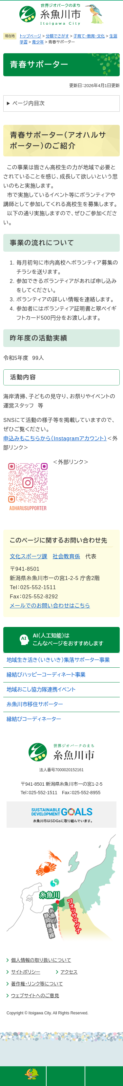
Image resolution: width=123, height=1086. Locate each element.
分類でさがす (57, 36)
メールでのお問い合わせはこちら (50, 606)
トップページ (30, 36)
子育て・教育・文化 (89, 36)
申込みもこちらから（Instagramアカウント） (55, 438)
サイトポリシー (25, 972)
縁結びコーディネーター (34, 719)
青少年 (38, 42)
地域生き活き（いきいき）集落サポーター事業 (58, 660)
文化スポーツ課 (28, 556)
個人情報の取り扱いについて (41, 960)
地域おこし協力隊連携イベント (41, 689)
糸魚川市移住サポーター (35, 704)
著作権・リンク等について (37, 983)
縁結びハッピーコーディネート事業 (46, 675)
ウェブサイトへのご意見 (35, 995)
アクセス (69, 972)
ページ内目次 (28, 103)
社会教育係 (66, 556)
